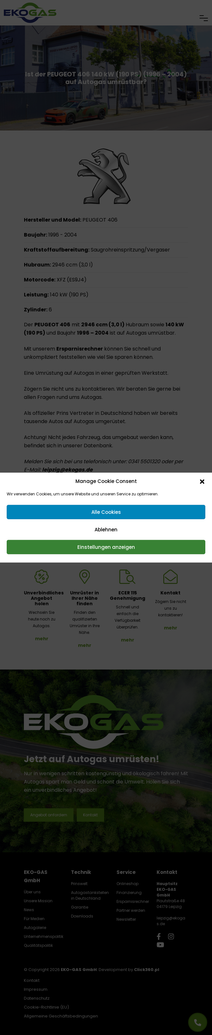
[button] (202, 481)
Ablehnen (106, 529)
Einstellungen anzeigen (106, 546)
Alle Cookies (106, 511)
